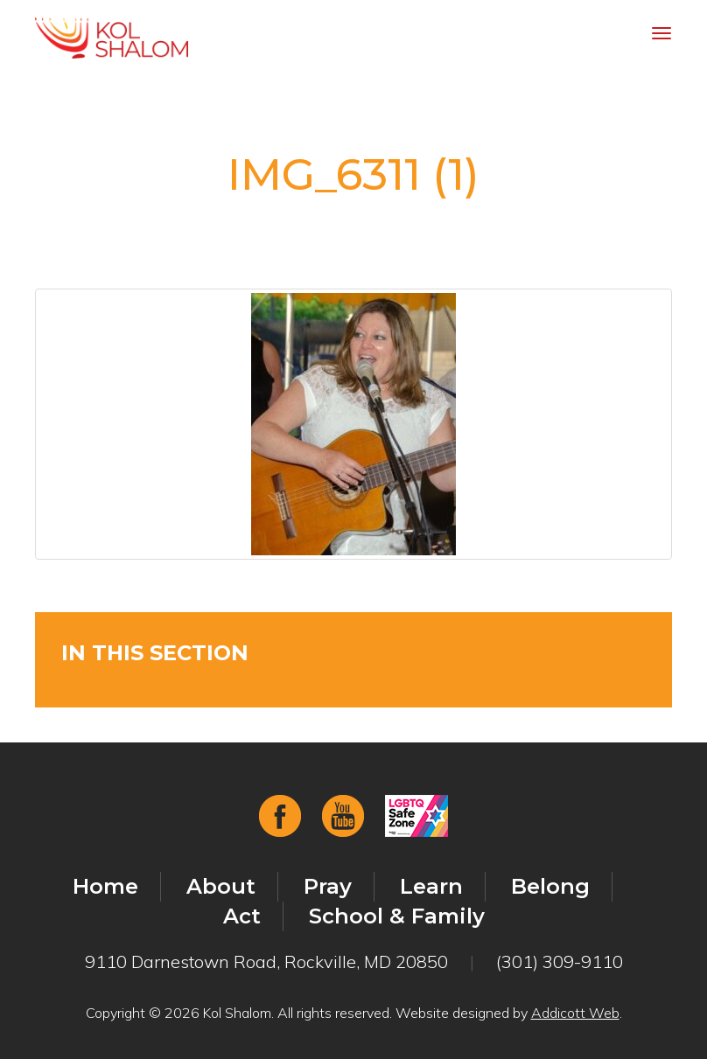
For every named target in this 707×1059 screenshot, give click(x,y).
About (221, 886)
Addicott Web (575, 1012)
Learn (431, 886)
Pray (328, 886)
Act (242, 916)
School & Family (397, 916)
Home (105, 886)
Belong (550, 886)
